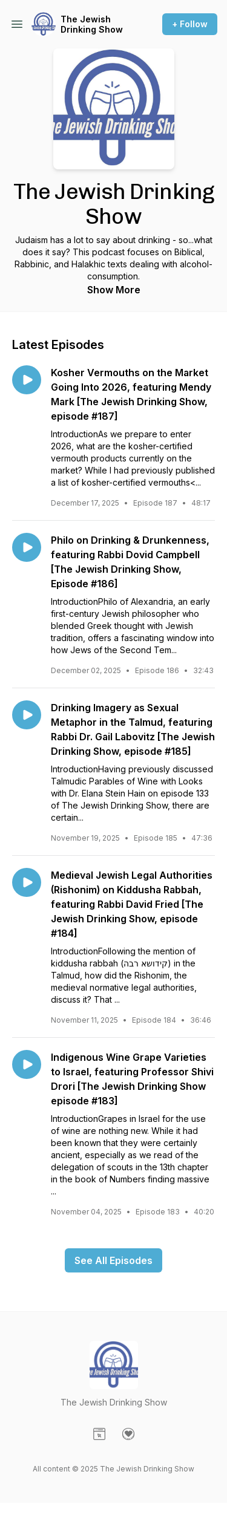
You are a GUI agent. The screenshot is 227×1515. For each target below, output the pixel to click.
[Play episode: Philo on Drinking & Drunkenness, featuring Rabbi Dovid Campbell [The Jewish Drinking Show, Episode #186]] (26, 547)
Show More (113, 290)
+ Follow (190, 24)
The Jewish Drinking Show (92, 24)
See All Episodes (113, 1260)
